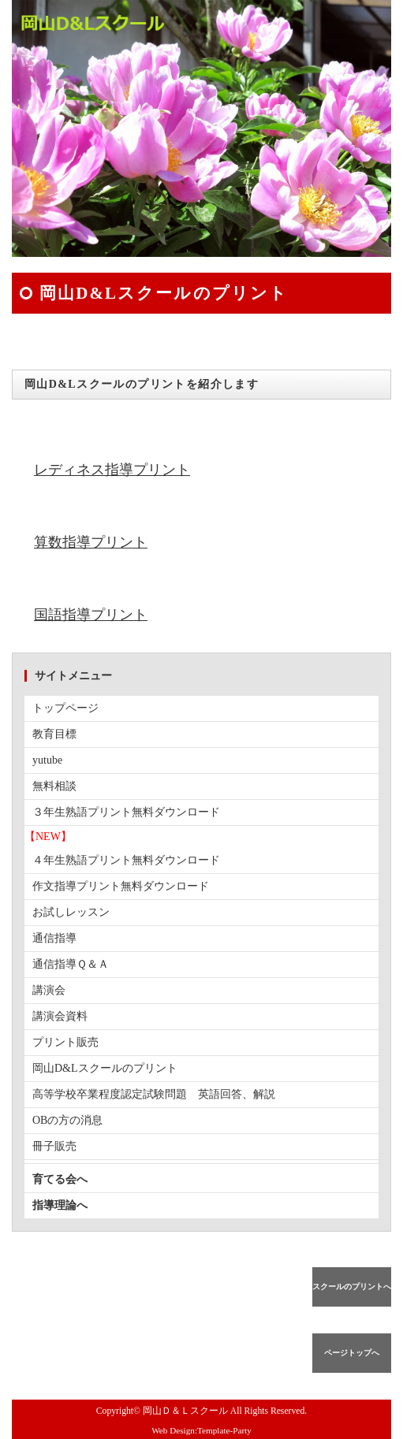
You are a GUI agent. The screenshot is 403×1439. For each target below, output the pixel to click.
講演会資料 (60, 1016)
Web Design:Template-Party (201, 1430)
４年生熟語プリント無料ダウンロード (126, 860)
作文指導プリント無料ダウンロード (120, 886)
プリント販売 (65, 1042)
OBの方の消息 (67, 1120)
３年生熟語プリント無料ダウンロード (126, 812)
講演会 (48, 990)
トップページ (65, 708)
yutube (47, 760)
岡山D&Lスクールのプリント (104, 1068)
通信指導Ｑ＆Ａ (70, 964)
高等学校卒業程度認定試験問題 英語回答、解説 (153, 1094)
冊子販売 (54, 1146)
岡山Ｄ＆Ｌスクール (185, 1411)
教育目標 (54, 734)
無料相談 (54, 786)
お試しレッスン (71, 912)
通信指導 (54, 938)
